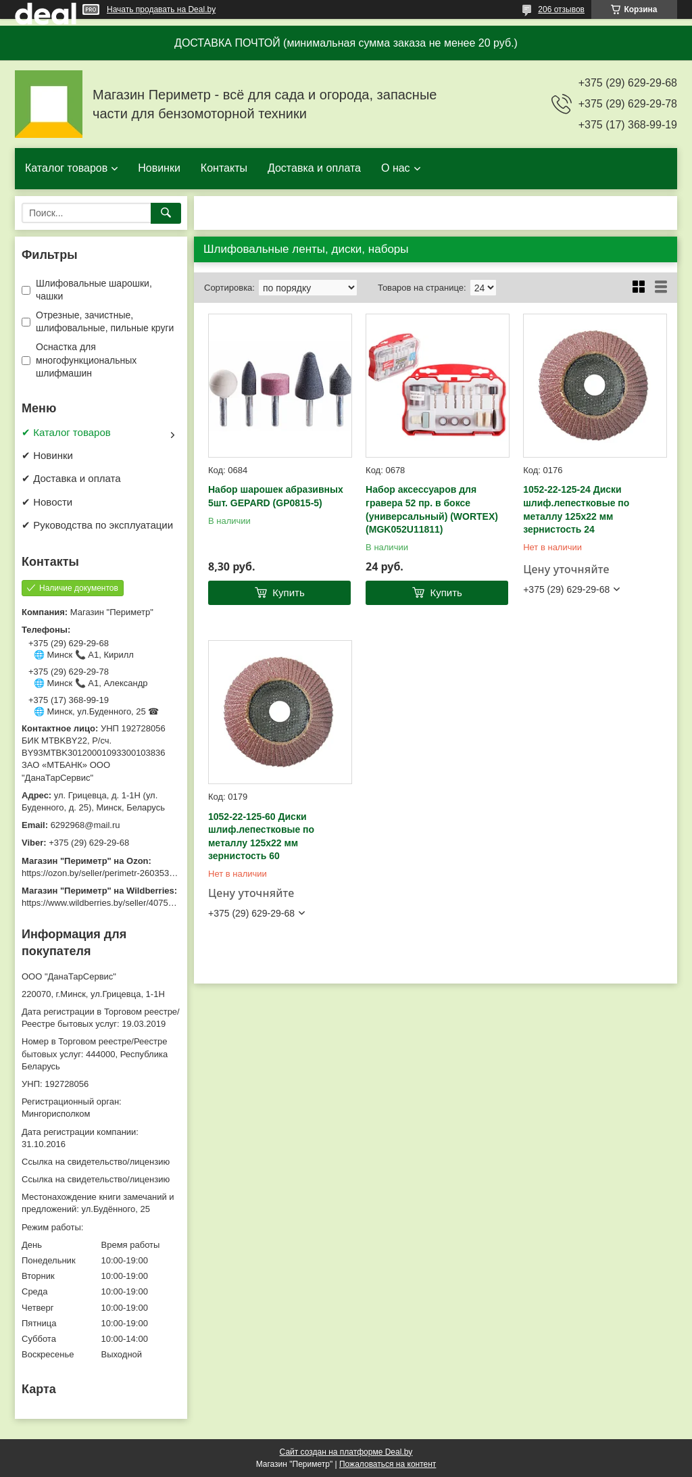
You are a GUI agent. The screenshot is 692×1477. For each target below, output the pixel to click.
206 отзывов (561, 9)
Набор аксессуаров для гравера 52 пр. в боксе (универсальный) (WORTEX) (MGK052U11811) (432, 509)
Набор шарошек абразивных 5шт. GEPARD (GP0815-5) (275, 496)
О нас (395, 168)
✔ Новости (47, 502)
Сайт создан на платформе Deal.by (346, 1452)
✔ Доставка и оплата (71, 478)
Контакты (224, 168)
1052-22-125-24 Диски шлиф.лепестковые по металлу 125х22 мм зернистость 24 (576, 509)
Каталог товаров (66, 168)
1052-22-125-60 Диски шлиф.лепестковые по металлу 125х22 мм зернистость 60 (261, 836)
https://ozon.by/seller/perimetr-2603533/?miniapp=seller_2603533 (149, 873)
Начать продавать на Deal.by (161, 9)
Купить (288, 592)
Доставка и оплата (314, 168)
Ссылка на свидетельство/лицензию (96, 1162)
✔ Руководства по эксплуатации (97, 525)
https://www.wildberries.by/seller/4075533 (102, 903)
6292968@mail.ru (85, 825)
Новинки (159, 168)
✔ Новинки (47, 455)
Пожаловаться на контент (387, 1464)
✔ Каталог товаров (66, 432)
